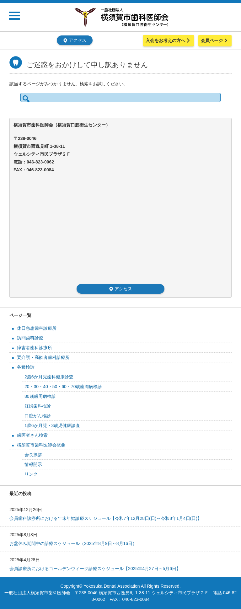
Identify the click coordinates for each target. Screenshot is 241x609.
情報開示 (33, 464)
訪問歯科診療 (30, 337)
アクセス (74, 40)
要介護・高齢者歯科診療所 (43, 357)
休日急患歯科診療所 (36, 328)
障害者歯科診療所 (34, 347)
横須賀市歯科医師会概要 (41, 444)
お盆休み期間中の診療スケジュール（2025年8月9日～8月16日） (73, 543)
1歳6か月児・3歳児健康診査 (52, 425)
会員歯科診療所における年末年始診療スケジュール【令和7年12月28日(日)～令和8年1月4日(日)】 (105, 518)
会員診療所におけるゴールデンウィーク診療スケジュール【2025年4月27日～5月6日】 (95, 568)
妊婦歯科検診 (37, 406)
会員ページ (215, 40)
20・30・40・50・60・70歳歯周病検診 (63, 386)
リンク (31, 474)
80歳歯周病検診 (40, 396)
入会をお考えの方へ (168, 40)
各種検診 (26, 367)
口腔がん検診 (37, 415)
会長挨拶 (33, 454)
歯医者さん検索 (32, 435)
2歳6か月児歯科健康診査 (48, 376)
